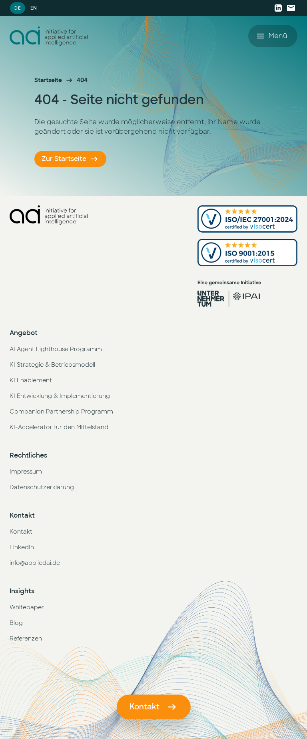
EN (33, 8)
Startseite (48, 80)
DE (17, 8)
